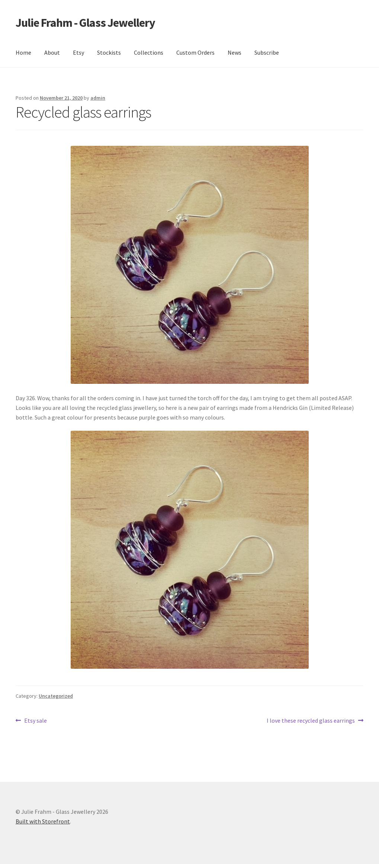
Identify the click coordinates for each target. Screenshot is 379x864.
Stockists (109, 52)
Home (23, 52)
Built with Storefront (43, 821)
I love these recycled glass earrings (311, 721)
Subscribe (266, 52)
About (52, 52)
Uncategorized (56, 696)
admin (97, 97)
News (234, 52)
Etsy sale (35, 721)
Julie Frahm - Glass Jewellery (85, 22)
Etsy (78, 52)
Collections (148, 52)
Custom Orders (195, 52)
